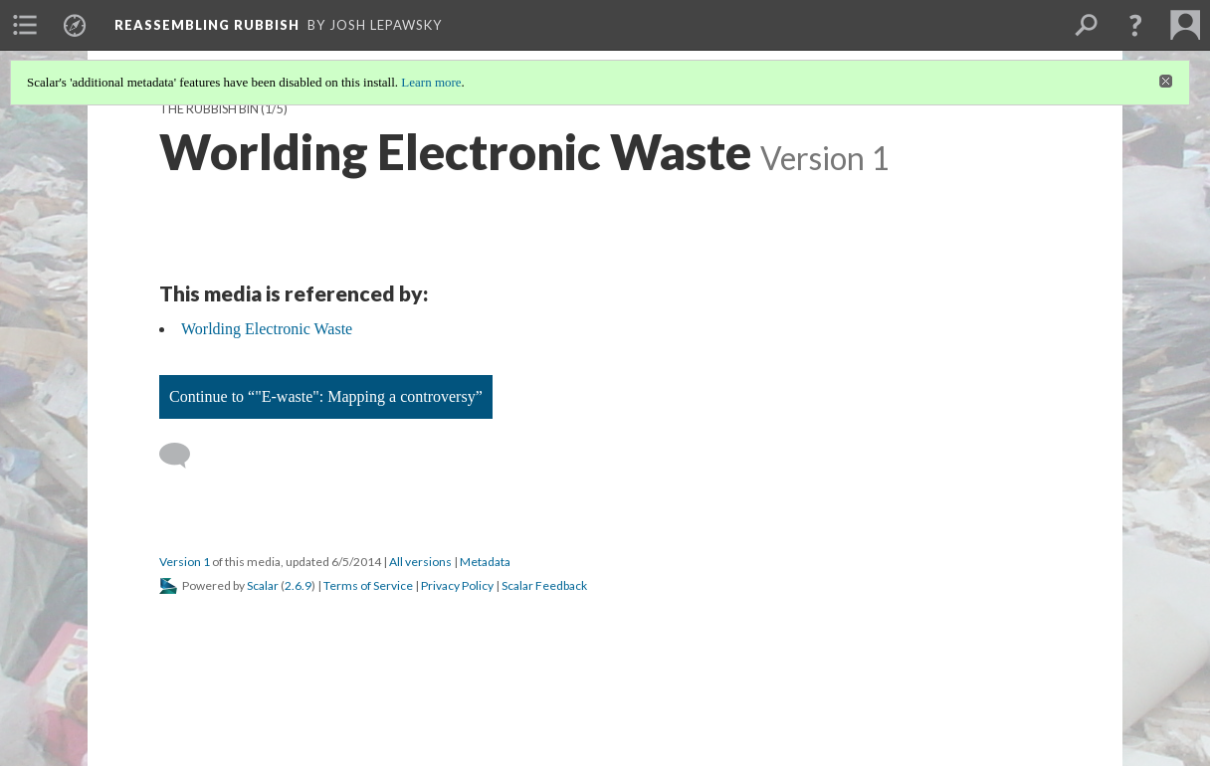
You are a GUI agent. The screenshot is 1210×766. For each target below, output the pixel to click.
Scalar (263, 585)
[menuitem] (25, 25)
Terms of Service (368, 585)
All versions (420, 561)
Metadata (485, 561)
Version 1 (184, 561)
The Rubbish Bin (209, 108)
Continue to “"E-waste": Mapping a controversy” (326, 396)
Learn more (431, 82)
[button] (1135, 25)
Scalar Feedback (544, 585)
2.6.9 (298, 585)
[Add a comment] (183, 456)
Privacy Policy (457, 585)
